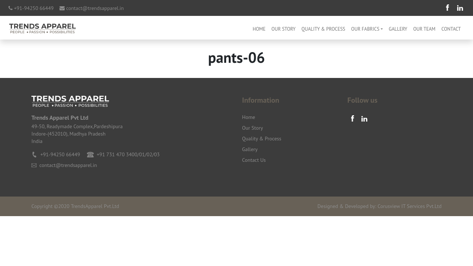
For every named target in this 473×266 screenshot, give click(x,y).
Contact (451, 29)
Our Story (284, 29)
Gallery (398, 29)
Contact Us (254, 160)
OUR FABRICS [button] (365, 29)
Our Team (424, 29)
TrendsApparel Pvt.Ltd (95, 206)
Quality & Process (324, 29)
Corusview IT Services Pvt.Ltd (410, 206)
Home (259, 29)
